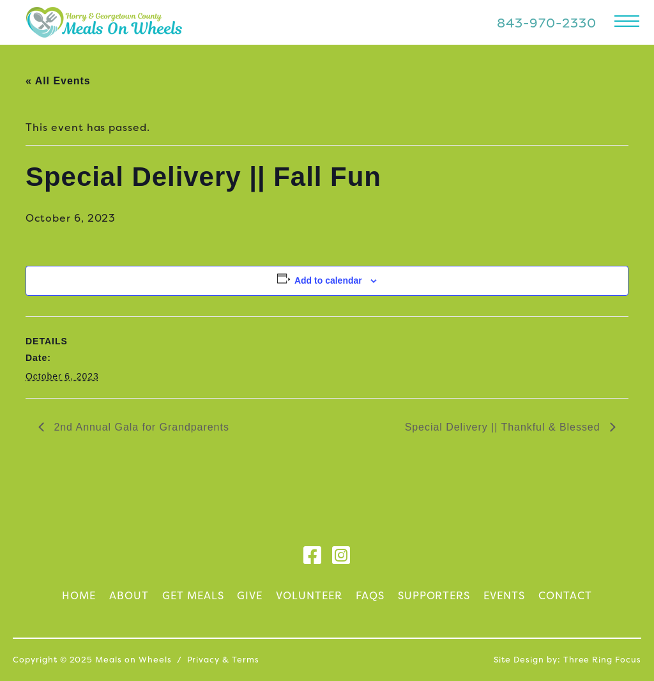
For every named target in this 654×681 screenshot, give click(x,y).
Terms (245, 659)
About (129, 595)
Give (249, 595)
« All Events (58, 80)
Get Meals (193, 595)
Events (504, 595)
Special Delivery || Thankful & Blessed (504, 427)
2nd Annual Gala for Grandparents (139, 427)
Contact (565, 595)
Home (79, 595)
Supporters (434, 595)
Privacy (203, 659)
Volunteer (309, 595)
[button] (627, 21)
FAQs (370, 595)
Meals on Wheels (104, 22)
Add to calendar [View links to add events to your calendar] (328, 280)
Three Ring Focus (602, 659)
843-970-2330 (547, 22)
